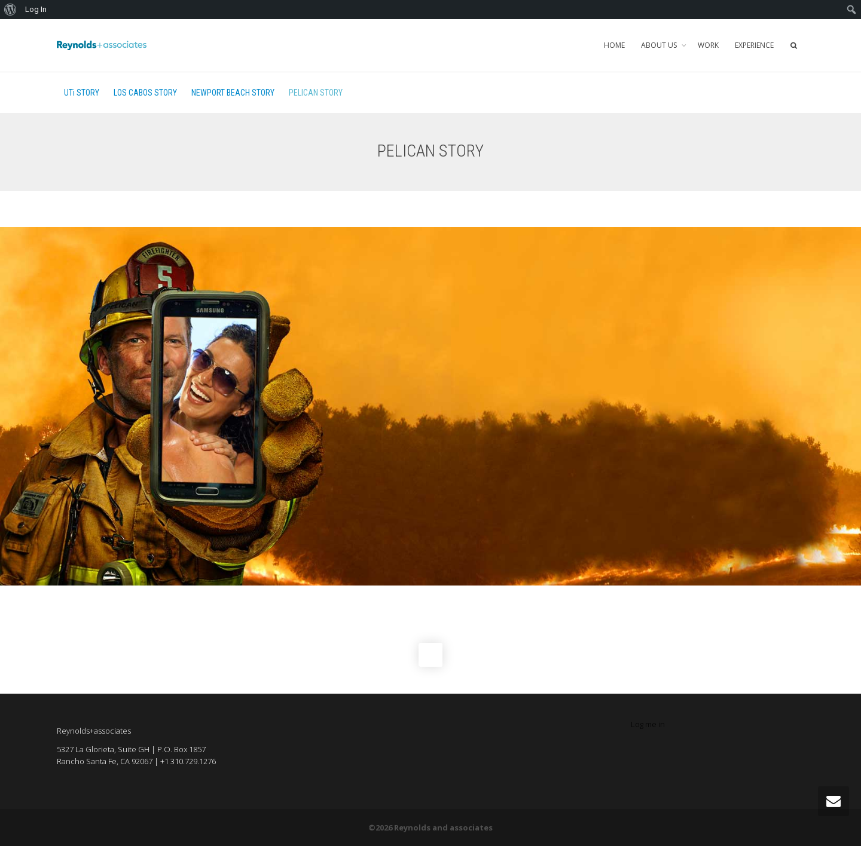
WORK (708, 45)
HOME (614, 45)
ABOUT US (660, 45)
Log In (36, 9)
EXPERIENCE (754, 45)
